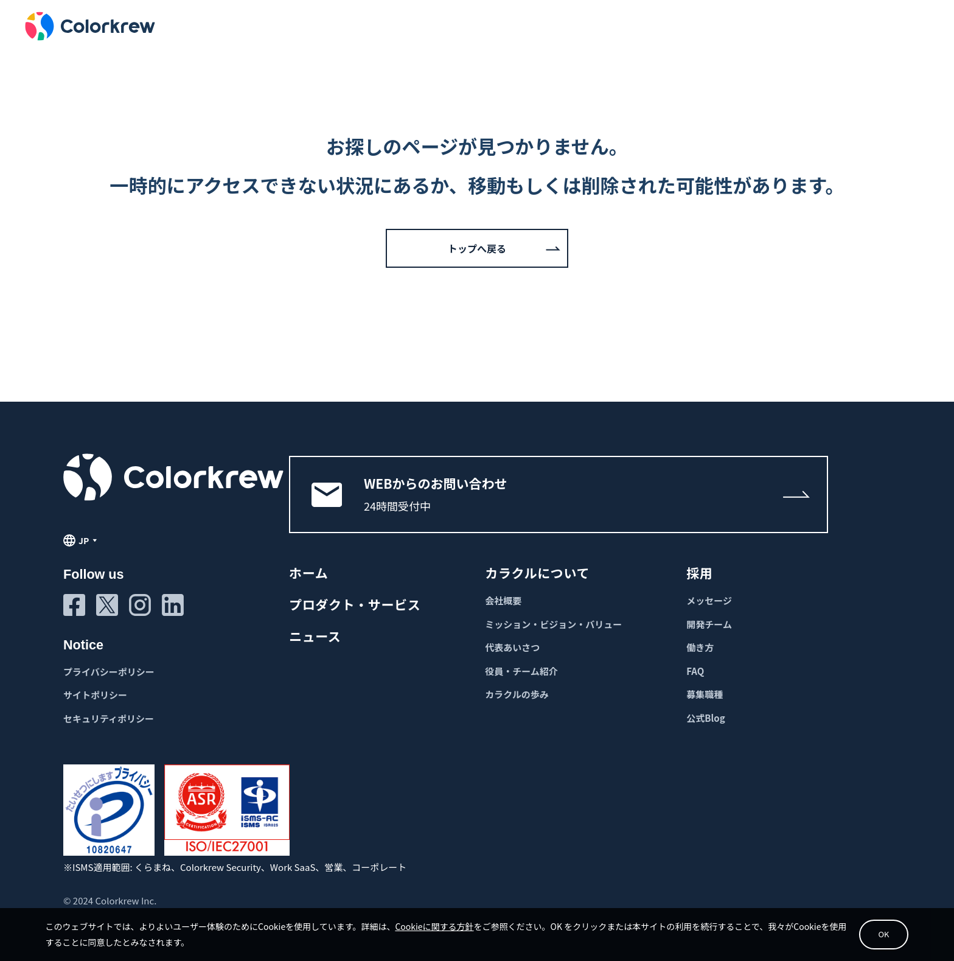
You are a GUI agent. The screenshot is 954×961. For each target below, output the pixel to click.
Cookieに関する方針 (450, 922)
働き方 (700, 647)
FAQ (695, 671)
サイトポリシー (95, 694)
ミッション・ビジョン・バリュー (553, 624)
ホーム (308, 573)
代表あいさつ (512, 647)
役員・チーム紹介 (521, 671)
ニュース (315, 636)
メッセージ (709, 600)
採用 (699, 573)
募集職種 (704, 694)
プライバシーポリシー (109, 671)
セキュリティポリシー (108, 718)
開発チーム (709, 624)
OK (866, 930)
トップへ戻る (477, 248)
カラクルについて (537, 573)
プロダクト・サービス (354, 604)
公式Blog (705, 717)
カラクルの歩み (517, 694)
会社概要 (503, 600)
